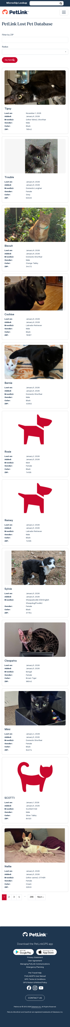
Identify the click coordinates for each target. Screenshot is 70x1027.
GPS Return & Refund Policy (35, 963)
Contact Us (35, 979)
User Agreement (35, 941)
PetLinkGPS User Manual (35, 957)
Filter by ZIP (8, 35)
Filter (10, 60)
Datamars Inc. (36, 988)
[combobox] (35, 52)
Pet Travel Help (35, 954)
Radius (5, 47)
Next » (40, 897)
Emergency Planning (35, 948)
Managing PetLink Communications (35, 945)
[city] (35, 40)
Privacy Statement (35, 938)
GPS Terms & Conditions (35, 960)
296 (31, 897)
